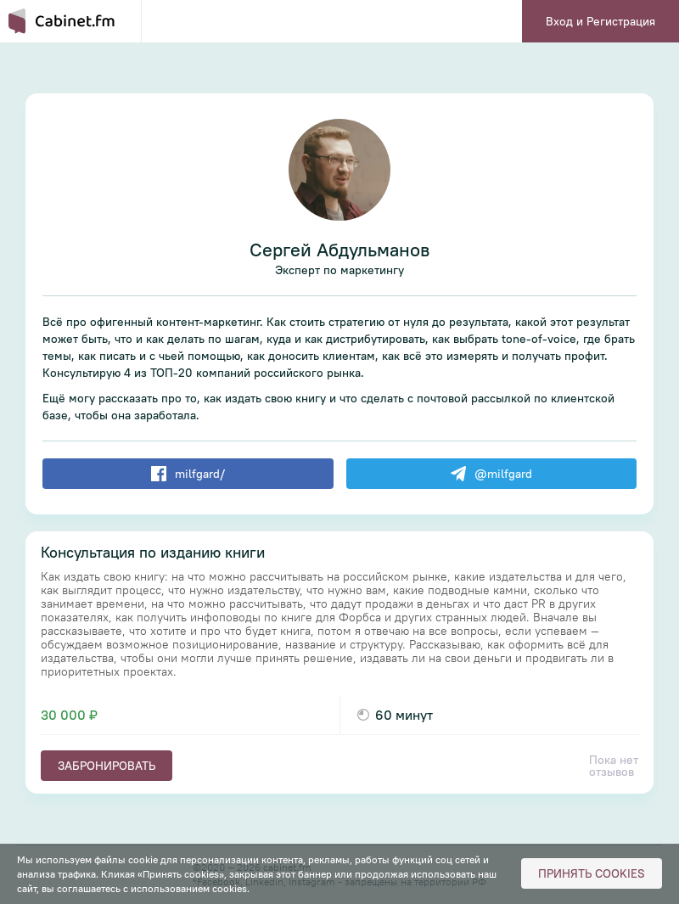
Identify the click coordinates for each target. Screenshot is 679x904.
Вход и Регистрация (600, 21)
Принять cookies (591, 873)
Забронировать (106, 765)
